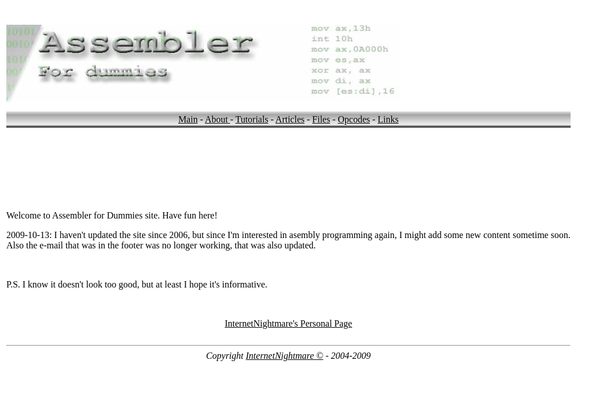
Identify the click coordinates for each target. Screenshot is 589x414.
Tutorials (251, 119)
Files (321, 119)
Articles (290, 119)
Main (188, 119)
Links (388, 119)
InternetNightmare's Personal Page (288, 323)
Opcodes (354, 119)
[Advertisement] (215, 153)
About (217, 119)
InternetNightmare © (284, 356)
